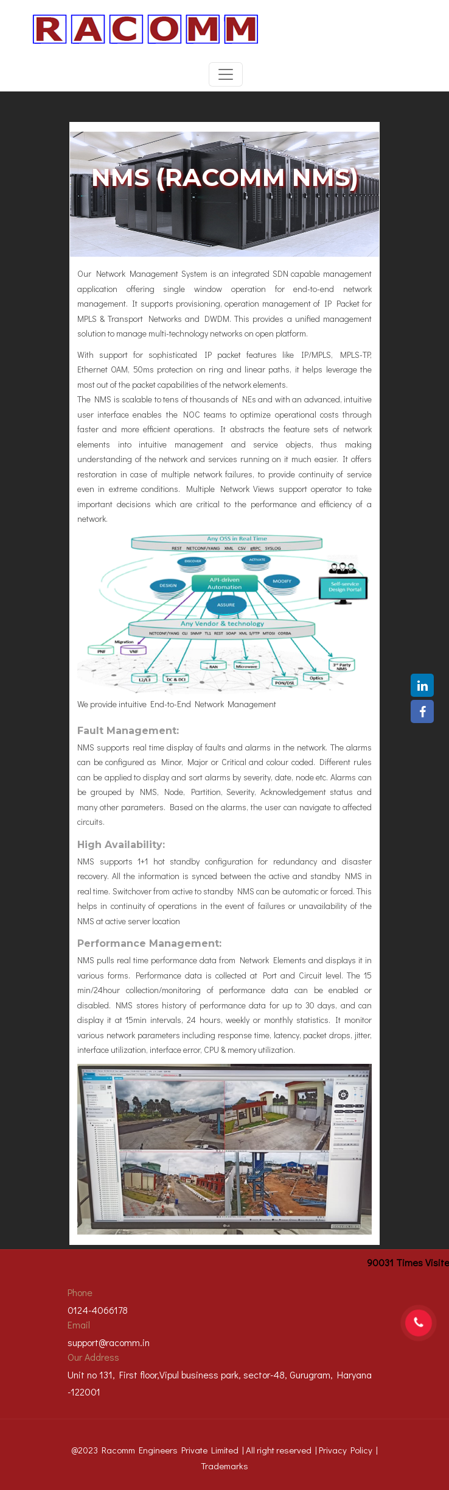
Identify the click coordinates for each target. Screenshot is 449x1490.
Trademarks (224, 1466)
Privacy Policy (345, 1450)
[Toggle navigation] (226, 74)
